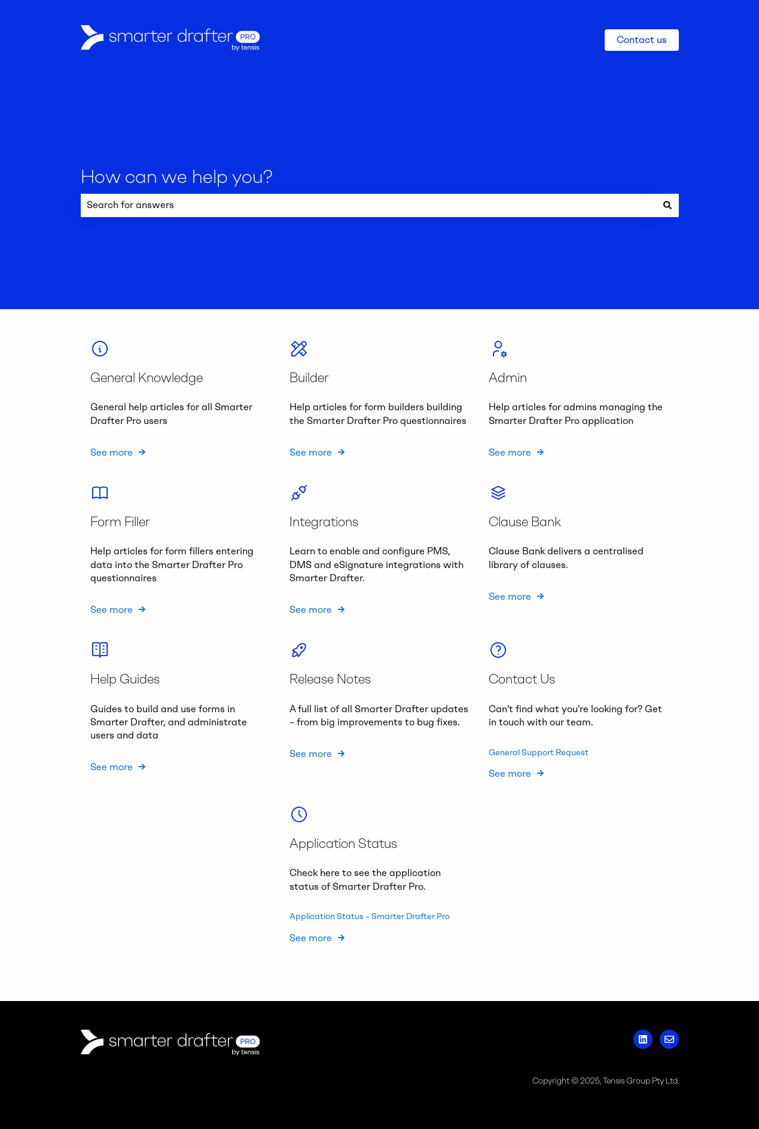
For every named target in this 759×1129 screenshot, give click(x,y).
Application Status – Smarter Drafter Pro (369, 916)
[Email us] (669, 1039)
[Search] (667, 205)
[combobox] (368, 205)
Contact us (642, 39)
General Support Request (539, 752)
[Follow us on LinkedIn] (643, 1039)
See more (111, 451)
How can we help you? (177, 176)
